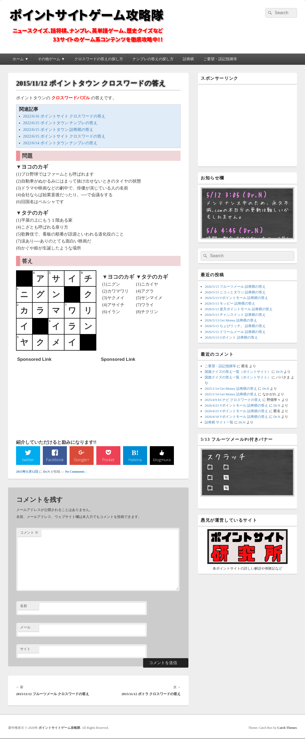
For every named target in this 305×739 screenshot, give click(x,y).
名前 (23, 606)
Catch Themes (287, 728)
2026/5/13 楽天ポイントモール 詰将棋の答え (239, 309)
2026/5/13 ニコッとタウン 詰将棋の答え (235, 292)
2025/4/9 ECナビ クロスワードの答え (233, 400)
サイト (25, 649)
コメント (29, 533)
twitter (28, 460)
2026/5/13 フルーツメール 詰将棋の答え (235, 287)
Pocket (108, 460)
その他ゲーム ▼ (51, 59)
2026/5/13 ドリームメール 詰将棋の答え (235, 332)
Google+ (82, 460)
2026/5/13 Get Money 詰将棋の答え (231, 320)
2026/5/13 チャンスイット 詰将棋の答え (235, 315)
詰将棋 (188, 59)
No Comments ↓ (76, 472)
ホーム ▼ (20, 59)
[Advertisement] (57, 398)
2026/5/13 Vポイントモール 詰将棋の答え (236, 298)
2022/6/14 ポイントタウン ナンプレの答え (60, 143)
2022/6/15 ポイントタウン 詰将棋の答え (58, 129)
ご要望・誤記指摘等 (220, 59)
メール (25, 628)
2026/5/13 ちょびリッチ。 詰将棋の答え (235, 326)
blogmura (161, 460)
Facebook (55, 460)
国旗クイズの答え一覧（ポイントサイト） (238, 372)
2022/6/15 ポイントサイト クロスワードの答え (64, 136)
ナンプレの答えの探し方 (153, 59)
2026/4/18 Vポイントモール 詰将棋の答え (236, 417)
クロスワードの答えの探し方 (98, 59)
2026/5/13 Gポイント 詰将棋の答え (231, 337)
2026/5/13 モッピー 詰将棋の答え (230, 303)
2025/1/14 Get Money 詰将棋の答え (231, 388)
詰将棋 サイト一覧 (219, 422)
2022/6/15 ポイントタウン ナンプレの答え (60, 123)
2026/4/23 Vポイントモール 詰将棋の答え (236, 405)
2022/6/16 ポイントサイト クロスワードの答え (64, 116)
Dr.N (46, 472)
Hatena (135, 460)
